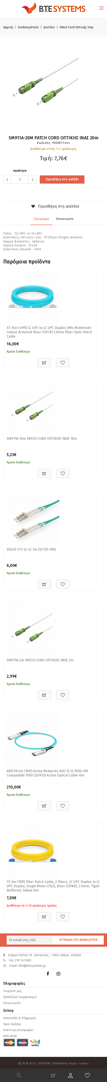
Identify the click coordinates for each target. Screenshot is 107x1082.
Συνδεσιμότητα (28, 27)
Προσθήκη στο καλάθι (62, 179)
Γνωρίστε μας (12, 990)
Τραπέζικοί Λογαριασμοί (20, 996)
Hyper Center (79, 1062)
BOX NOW (10, 1035)
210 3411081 (23, 960)
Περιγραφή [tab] (41, 218)
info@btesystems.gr (32, 965)
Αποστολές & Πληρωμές (19, 1017)
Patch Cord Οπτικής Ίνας (76, 27)
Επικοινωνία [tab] (64, 218)
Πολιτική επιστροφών (18, 1029)
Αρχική (8, 27)
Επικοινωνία (11, 1002)
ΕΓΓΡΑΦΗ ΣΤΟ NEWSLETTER (78, 940)
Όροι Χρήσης (12, 1023)
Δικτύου (49, 27)
